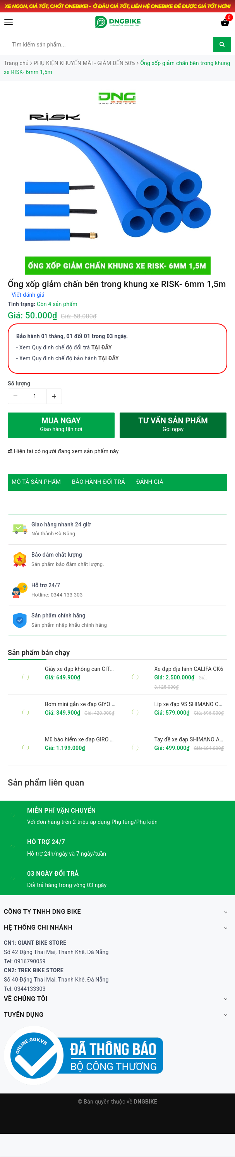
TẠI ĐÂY (108, 358)
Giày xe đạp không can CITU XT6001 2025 (96, 669)
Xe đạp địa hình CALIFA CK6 (188, 669)
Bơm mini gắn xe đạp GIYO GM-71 (86, 704)
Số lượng (19, 383)
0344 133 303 (67, 595)
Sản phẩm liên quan (46, 782)
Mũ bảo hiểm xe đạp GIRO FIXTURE (88, 739)
